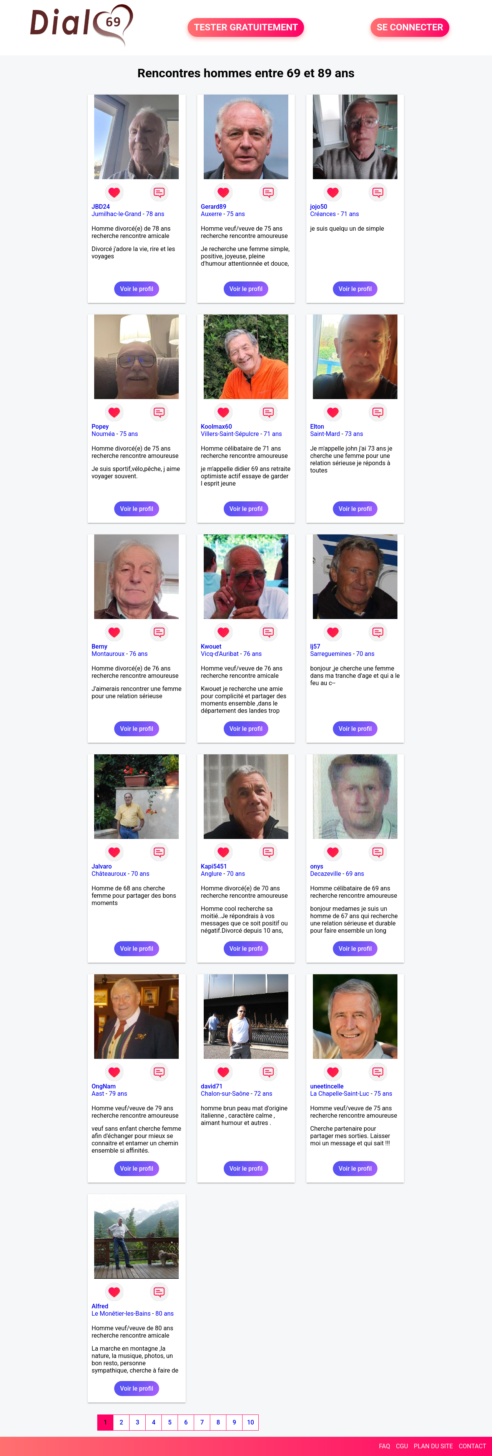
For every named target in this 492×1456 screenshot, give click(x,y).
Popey (99, 426)
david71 (212, 1086)
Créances (323, 214)
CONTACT (472, 1446)
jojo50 (318, 206)
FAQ (384, 1446)
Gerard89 (213, 206)
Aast (97, 1093)
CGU (402, 1446)
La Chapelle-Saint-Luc (339, 1093)
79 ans (118, 1093)
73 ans (354, 434)
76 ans (138, 653)
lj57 (315, 646)
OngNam (103, 1086)
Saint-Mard (325, 434)
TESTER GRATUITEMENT (246, 27)
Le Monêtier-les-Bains (121, 1313)
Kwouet (211, 646)
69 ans (355, 873)
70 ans (365, 653)
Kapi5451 (214, 866)
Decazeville (325, 873)
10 (250, 1422)
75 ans (236, 214)
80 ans (164, 1313)
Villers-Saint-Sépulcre (230, 434)
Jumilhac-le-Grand (116, 214)
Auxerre (211, 214)
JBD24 (100, 206)
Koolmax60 (216, 426)
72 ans (263, 1093)
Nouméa (103, 434)
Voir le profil (136, 289)
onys (316, 866)
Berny (99, 646)
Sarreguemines (330, 653)
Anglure (211, 873)
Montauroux (108, 653)
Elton (317, 426)
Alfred (99, 1306)
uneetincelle (327, 1086)
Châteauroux (108, 873)
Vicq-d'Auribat (220, 653)
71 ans (350, 214)
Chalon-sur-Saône (225, 1093)
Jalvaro (101, 866)
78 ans (155, 214)
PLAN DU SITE (433, 1446)
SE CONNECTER (410, 27)
